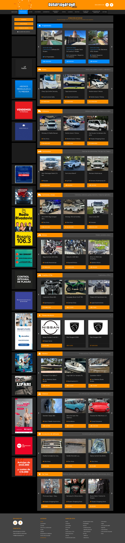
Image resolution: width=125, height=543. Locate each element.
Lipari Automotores (96, 303)
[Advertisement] (23, 46)
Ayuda (41, 529)
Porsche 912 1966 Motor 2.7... (98, 416)
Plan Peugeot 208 (95, 337)
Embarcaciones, (84, 353)
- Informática (103, 521)
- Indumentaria (104, 529)
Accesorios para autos (70, 537)
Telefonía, (66, 474)
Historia (42, 531)
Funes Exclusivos (96, 421)
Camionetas (68, 525)
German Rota (71, 303)
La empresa (43, 523)
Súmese (42, 525)
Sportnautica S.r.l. (49, 303)
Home (41, 521)
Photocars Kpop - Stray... (50, 496)
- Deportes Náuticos (87, 529)
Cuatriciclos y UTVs (69, 531)
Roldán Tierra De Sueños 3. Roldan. (98, 49)
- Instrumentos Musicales (106, 531)
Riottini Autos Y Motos (97, 91)
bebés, (90, 474)
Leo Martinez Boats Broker (49, 380)
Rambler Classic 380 (49, 416)
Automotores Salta (49, 97)
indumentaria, (102, 474)
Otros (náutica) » (106, 353)
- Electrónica (86, 537)
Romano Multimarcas (96, 173)
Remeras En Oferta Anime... (74, 496)
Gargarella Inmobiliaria (50, 57)
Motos (66, 529)
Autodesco (70, 421)
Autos (66, 521)
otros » (109, 474)
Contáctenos (43, 537)
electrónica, (72, 474)
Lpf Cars (69, 180)
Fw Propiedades (72, 57)
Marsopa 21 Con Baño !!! (50, 375)
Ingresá (23, 19)
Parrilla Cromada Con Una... (51, 456)
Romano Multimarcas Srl (98, 180)
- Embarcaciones (87, 527)
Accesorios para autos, (89, 434)
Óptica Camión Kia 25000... (98, 456)
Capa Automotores (72, 91)
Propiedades (86, 523)
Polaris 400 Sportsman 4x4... (98, 297)
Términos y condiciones (45, 527)
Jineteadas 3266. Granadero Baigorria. (51, 49)
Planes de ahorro (69, 533)
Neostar (46, 180)
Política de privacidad (45, 535)
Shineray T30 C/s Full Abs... (74, 217)
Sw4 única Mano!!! (71, 173)
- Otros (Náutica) (86, 531)
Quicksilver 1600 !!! (95, 375)
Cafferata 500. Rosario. (74, 49)
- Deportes (103, 527)
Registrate (23, 23)
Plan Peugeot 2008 (72, 337)
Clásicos (67, 535)
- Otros (102, 533)
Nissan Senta (47, 341)
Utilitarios (67, 523)
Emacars (93, 222)
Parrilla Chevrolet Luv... (73, 456)
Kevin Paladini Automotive (51, 421)
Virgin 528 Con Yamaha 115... (74, 375)
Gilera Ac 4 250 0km (72, 257)
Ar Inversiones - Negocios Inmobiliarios (98, 56)
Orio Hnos (46, 139)
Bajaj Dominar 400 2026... (50, 257)
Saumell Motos (71, 262)
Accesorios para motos (103, 434)
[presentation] (38, 47)
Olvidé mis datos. (23, 31)
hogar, (85, 474)
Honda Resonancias (49, 262)
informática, (79, 474)
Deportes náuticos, (95, 353)
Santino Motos (95, 262)
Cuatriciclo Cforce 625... (50, 297)
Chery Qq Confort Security (51, 91)
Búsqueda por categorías (46, 533)
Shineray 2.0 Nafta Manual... (51, 133)
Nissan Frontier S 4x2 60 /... (51, 337)
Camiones (67, 527)
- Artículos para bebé (105, 525)
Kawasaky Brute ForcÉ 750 (74, 297)
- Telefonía (85, 535)
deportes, (95, 474)
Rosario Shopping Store (98, 139)
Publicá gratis (23, 28)
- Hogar (102, 523)
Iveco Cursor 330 (95, 217)
